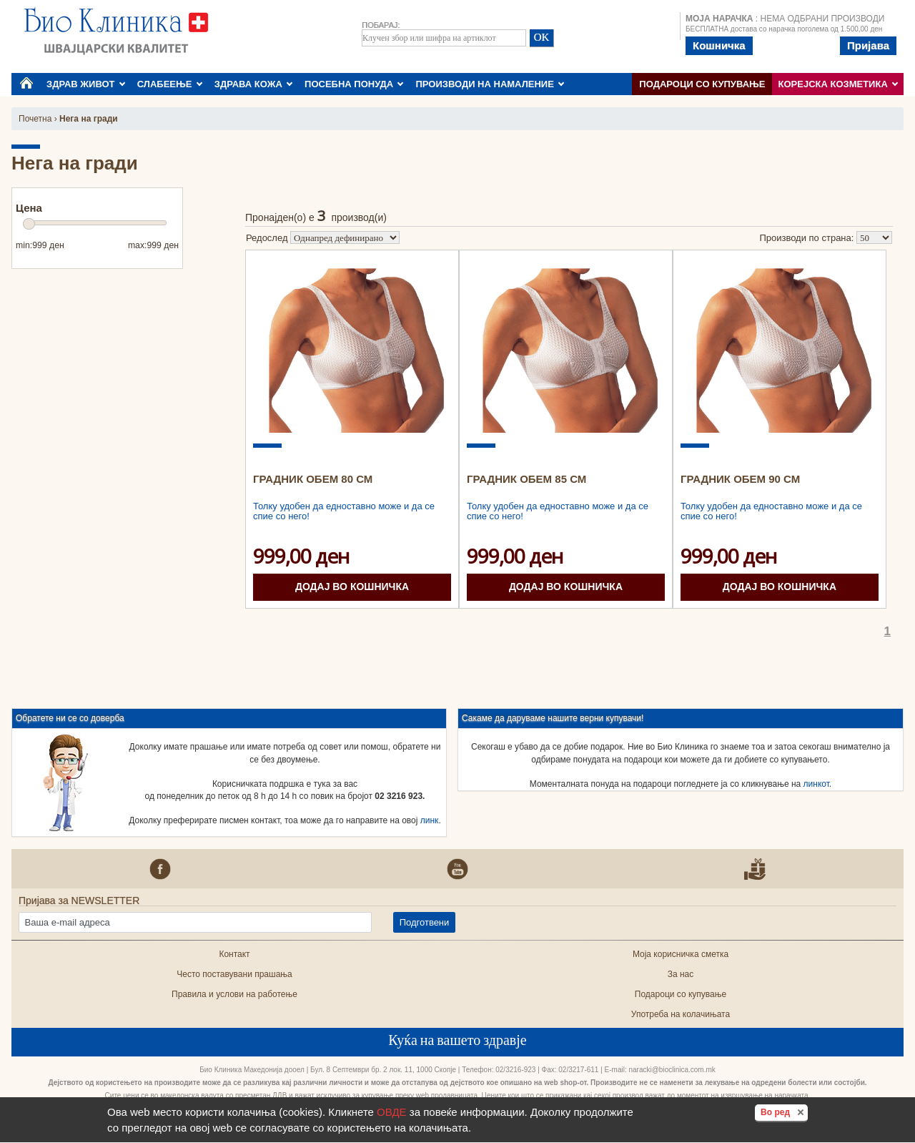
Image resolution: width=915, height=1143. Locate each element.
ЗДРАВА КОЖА (253, 84)
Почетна (35, 119)
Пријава (868, 45)
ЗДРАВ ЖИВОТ (85, 84)
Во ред (784, 1111)
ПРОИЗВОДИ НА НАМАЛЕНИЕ (489, 84)
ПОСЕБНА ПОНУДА (354, 84)
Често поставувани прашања (234, 974)
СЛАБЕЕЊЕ (169, 84)
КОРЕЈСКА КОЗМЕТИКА (838, 84)
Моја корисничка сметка (680, 954)
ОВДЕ (392, 1112)
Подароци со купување (702, 84)
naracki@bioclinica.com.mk (671, 1070)
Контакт (234, 954)
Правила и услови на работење (234, 994)
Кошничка (719, 45)
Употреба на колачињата (680, 1014)
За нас (681, 974)
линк (429, 820)
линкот (816, 784)
